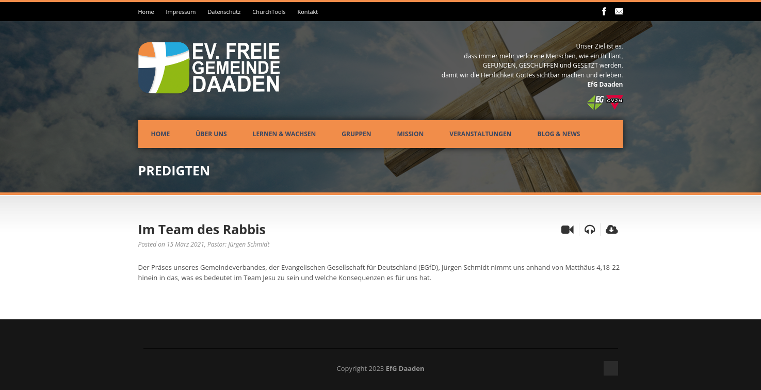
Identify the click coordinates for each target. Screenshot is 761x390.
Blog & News (558, 133)
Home (146, 11)
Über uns (211, 133)
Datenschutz (223, 11)
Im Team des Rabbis (202, 229)
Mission (410, 133)
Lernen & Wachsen (284, 133)
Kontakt (307, 11)
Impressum (181, 11)
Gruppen (356, 133)
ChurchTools (268, 11)
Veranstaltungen (480, 133)
